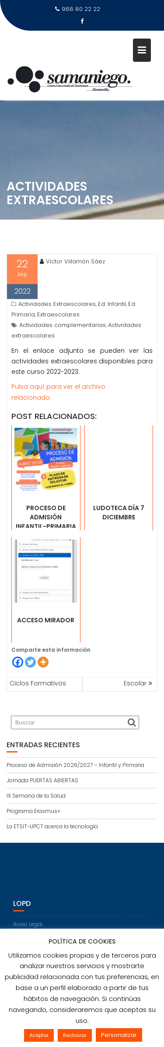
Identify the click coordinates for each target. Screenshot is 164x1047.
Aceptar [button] (39, 1035)
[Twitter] (30, 680)
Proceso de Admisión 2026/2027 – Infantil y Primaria (75, 765)
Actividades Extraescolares (57, 323)
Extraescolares (58, 333)
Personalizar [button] (119, 1035)
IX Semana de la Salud (36, 795)
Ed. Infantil (112, 323)
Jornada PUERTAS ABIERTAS (42, 780)
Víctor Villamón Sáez (72, 280)
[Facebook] (17, 680)
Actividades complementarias (62, 344)
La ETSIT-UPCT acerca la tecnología (52, 826)
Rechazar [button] (75, 1035)
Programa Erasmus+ (33, 811)
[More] (43, 680)
